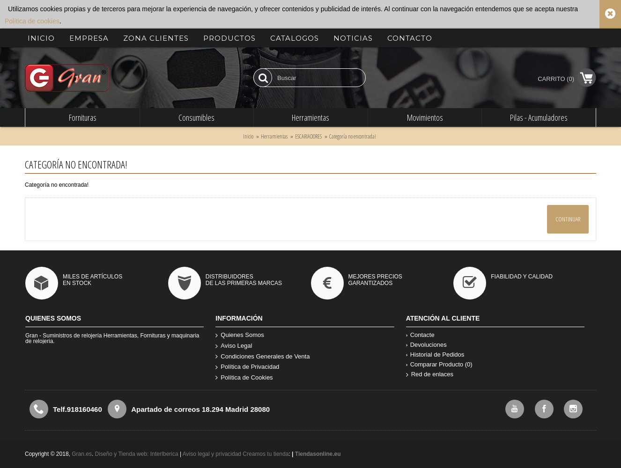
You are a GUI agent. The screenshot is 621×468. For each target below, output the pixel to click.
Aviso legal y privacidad (213, 454)
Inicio (248, 136)
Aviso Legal (233, 346)
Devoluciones (426, 344)
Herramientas (274, 136)
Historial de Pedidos (435, 354)
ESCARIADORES (308, 136)
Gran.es (82, 454)
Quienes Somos (239, 335)
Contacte (420, 334)
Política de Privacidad (247, 367)
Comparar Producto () (439, 364)
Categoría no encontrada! (352, 136)
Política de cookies (32, 21)
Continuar (567, 219)
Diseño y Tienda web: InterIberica (136, 454)
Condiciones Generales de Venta (262, 357)
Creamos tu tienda (265, 454)
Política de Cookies (244, 378)
